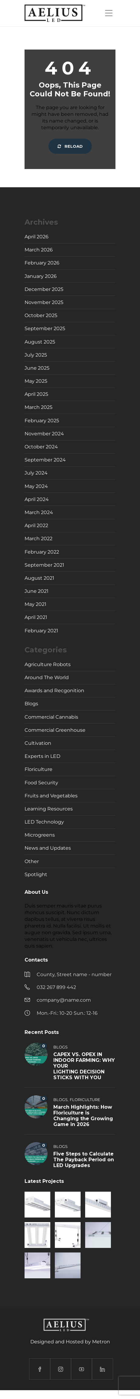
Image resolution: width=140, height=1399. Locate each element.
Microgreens (40, 835)
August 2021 (39, 578)
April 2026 (36, 237)
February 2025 (42, 420)
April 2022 (36, 525)
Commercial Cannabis (51, 717)
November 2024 (44, 434)
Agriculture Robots (48, 664)
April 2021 (36, 617)
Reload (70, 146)
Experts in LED (42, 756)
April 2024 (37, 499)
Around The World (47, 677)
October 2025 (41, 315)
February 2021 (41, 631)
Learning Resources (49, 809)
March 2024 (39, 512)
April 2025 (36, 394)
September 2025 (45, 328)
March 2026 (39, 250)
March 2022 (38, 538)
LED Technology (44, 822)
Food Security (41, 783)
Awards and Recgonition (54, 690)
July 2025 (36, 355)
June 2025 (37, 368)
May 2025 (36, 381)
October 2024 (41, 447)
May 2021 (35, 604)
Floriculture (38, 769)
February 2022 (42, 552)
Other (32, 861)
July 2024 (36, 473)
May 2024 (36, 486)
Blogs (31, 703)
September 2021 (44, 565)
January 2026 (41, 276)
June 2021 (36, 591)
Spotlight (36, 874)
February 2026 (42, 263)
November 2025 (44, 302)
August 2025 (40, 342)
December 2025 (44, 289)
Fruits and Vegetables (51, 796)
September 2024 (45, 460)
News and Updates (48, 848)
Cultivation (38, 743)
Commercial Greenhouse (55, 730)
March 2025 (38, 407)
